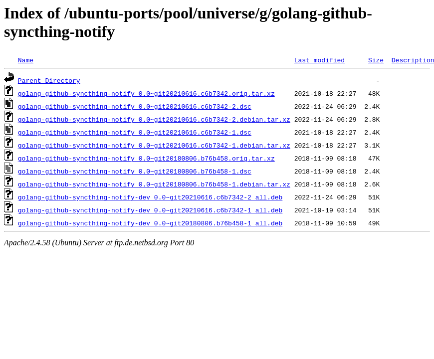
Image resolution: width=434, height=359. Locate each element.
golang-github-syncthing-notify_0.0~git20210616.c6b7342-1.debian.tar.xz (154, 145)
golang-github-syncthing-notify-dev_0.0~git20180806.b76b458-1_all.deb (150, 222)
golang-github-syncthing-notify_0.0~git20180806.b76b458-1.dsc (134, 171)
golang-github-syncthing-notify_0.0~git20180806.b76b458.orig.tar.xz (146, 158)
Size (376, 59)
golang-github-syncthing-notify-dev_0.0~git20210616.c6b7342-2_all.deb (150, 196)
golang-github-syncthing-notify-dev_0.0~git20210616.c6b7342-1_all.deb (150, 209)
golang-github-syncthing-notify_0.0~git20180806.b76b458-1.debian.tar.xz (154, 184)
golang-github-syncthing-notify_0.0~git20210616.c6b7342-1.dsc (134, 132)
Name (25, 59)
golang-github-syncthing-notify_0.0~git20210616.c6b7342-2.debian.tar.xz (154, 119)
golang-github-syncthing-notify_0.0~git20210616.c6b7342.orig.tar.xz (146, 93)
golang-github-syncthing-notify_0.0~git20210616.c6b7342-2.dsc (134, 106)
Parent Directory (49, 80)
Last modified (319, 59)
